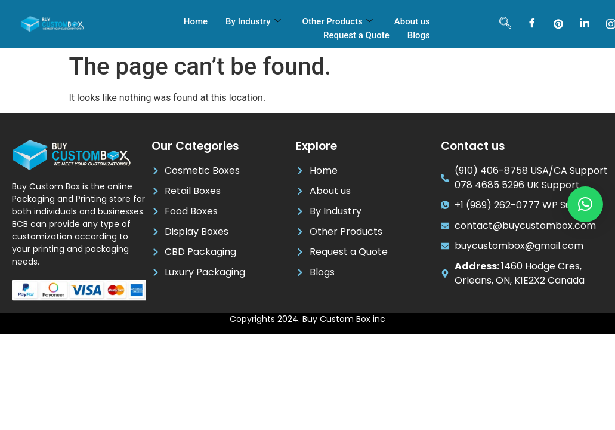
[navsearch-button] (505, 24)
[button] (585, 204)
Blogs (418, 35)
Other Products (337, 21)
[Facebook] (532, 24)
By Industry (252, 21)
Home (196, 21)
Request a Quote (356, 35)
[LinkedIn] (585, 24)
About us (412, 21)
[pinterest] (558, 24)
